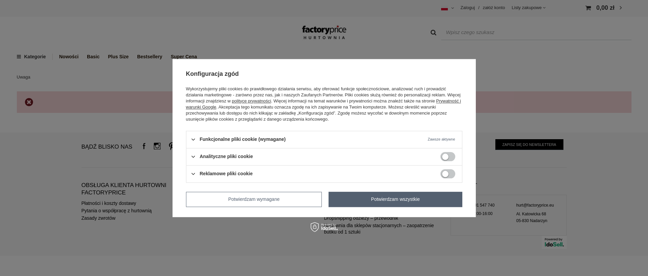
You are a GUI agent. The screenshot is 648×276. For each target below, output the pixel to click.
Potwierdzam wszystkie (395, 199)
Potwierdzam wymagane (254, 199)
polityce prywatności (251, 100)
